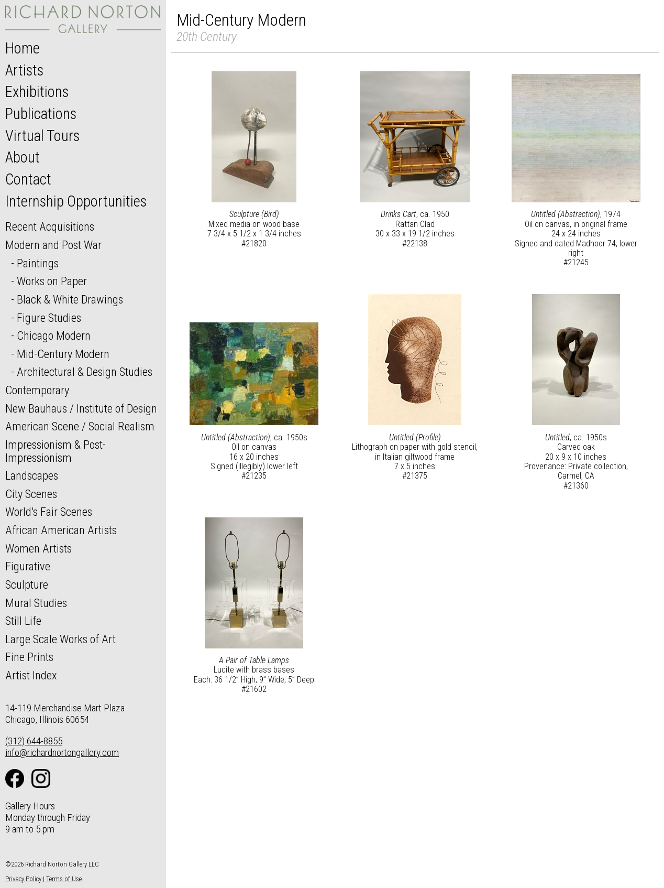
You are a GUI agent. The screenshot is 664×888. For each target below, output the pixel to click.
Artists (24, 70)
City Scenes (31, 494)
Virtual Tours (42, 136)
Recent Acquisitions (49, 226)
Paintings (38, 263)
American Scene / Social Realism (79, 426)
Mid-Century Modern (63, 354)
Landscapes (31, 475)
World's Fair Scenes (48, 511)
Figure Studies (49, 317)
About (22, 157)
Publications (40, 114)
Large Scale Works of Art (60, 639)
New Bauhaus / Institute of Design (81, 408)
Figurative (27, 566)
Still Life (23, 620)
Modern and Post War (53, 245)
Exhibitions (37, 92)
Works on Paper (52, 281)
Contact (28, 179)
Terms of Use (64, 879)
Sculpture (26, 584)
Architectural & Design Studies (84, 371)
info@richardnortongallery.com (62, 752)
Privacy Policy (23, 879)
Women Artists (38, 548)
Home (22, 48)
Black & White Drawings (70, 299)
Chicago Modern (54, 335)
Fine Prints (29, 657)
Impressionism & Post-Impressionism (55, 451)
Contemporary (37, 390)
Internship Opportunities (76, 201)
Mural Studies (36, 603)
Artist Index (31, 675)
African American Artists (61, 530)
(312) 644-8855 (33, 741)
